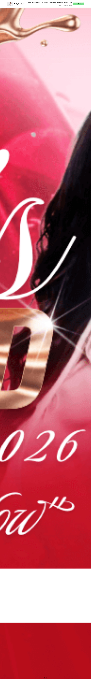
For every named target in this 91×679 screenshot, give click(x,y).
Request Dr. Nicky (79, 3)
